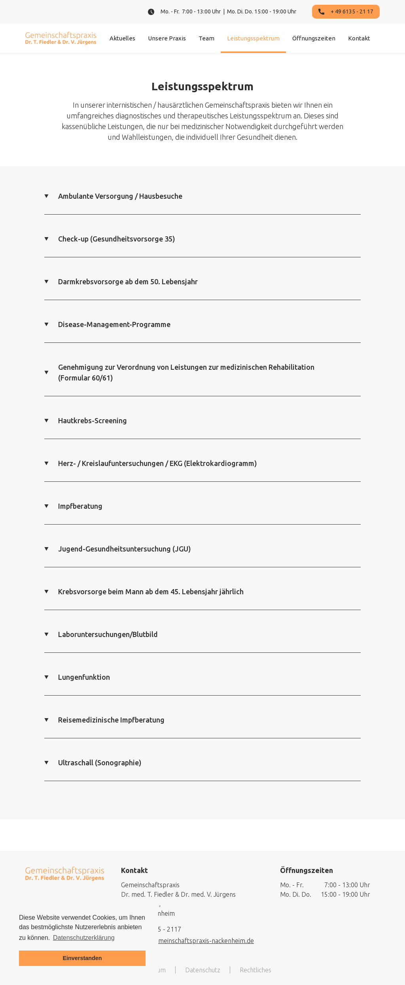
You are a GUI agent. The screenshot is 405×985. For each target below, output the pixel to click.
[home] (61, 38)
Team (206, 38)
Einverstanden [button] (82, 958)
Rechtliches (255, 970)
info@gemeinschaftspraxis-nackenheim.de (194, 940)
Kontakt (359, 38)
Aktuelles (122, 38)
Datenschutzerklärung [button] (84, 937)
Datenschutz (202, 970)
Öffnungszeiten (313, 38)
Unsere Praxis (167, 38)
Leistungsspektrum (253, 38)
